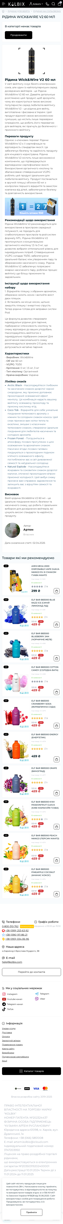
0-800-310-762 (10, 926)
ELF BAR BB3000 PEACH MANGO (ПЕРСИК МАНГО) (45, 837)
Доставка (7, 1032)
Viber (40, 999)
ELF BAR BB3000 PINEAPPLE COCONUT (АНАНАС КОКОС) (43, 872)
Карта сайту (8, 1048)
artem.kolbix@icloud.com (31, 1142)
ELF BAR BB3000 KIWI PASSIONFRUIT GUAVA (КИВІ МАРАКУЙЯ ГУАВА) (45, 805)
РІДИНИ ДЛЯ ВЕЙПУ (19, 11)
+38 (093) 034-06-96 (17, 938)
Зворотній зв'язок (11, 1040)
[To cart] (56, 591)
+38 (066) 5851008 (31, 1137)
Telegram (42, 993)
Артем (28, 529)
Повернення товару (12, 1044)
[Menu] (3, 4)
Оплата (6, 1036)
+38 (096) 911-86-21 (16, 934)
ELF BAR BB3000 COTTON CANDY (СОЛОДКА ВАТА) (44, 668)
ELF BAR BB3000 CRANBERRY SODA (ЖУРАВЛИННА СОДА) (43, 703)
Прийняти (31, 1212)
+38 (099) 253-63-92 (17, 930)
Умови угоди (8, 1028)
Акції (4, 1060)
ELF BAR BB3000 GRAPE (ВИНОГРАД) (44, 769)
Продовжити (18, 35)
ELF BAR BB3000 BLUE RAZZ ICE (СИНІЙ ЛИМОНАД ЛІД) (43, 602)
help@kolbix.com (12, 962)
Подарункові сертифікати (15, 1056)
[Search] (53, 4)
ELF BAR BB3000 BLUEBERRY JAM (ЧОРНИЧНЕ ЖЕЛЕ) (41, 636)
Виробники (8, 1052)
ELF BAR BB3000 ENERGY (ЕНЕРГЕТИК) (44, 736)
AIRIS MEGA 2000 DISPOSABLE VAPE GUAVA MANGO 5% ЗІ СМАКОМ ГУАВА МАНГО (45, 570)
